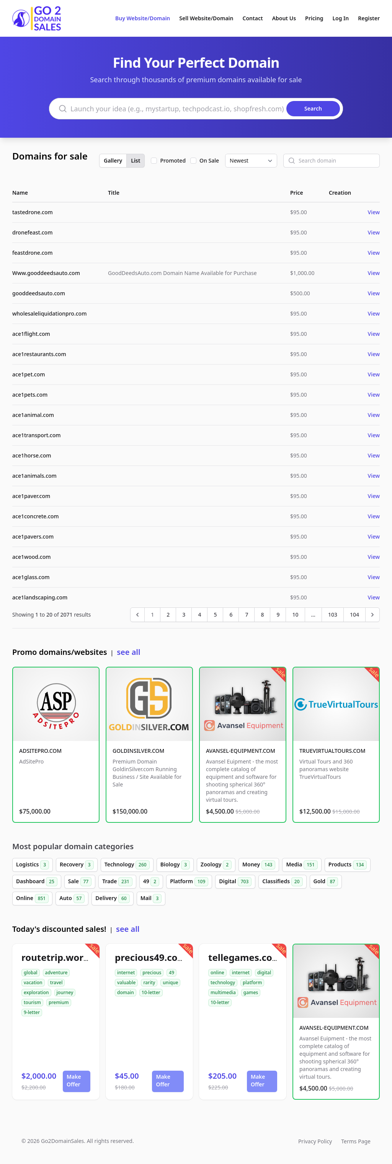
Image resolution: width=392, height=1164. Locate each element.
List (135, 160)
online (217, 972)
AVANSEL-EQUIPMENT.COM (240, 750)
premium (59, 1002)
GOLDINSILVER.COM (138, 750)
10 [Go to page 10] (295, 614)
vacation (33, 982)
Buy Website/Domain (142, 18)
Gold (326, 881)
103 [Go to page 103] (332, 614)
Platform (189, 881)
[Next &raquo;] (372, 614)
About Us (284, 18)
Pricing (314, 18)
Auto (72, 898)
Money (258, 864)
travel (56, 982)
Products (347, 864)
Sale (79, 881)
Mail (151, 898)
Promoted (173, 160)
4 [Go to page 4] (199, 614)
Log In (340, 18)
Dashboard (36, 881)
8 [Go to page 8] (262, 614)
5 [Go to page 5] (215, 614)
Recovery (77, 864)
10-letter (151, 992)
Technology (127, 864)
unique (170, 982)
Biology (175, 864)
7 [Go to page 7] (246, 614)
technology (223, 982)
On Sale (209, 160)
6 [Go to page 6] (230, 614)
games (250, 992)
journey (65, 992)
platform (252, 982)
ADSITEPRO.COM (40, 750)
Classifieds (282, 881)
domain (125, 992)
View (374, 212)
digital (264, 972)
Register (369, 18)
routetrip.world (56, 957)
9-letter (32, 1012)
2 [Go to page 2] (168, 614)
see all (128, 652)
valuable (126, 982)
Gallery (113, 160)
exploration (36, 992)
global (31, 972)
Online (32, 898)
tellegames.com (244, 957)
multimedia (223, 992)
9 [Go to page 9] (277, 614)
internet (126, 972)
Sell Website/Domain (206, 18)
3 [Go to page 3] (183, 614)
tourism (32, 1002)
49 (151, 881)
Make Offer (74, 1080)
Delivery (112, 898)
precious (151, 972)
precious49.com (150, 957)
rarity (149, 982)
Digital (235, 881)
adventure (56, 972)
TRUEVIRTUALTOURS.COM (332, 750)
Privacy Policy (315, 1141)
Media (301, 864)
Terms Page (356, 1141)
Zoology (216, 864)
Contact (253, 18)
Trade (117, 881)
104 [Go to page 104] (354, 614)
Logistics (32, 864)
